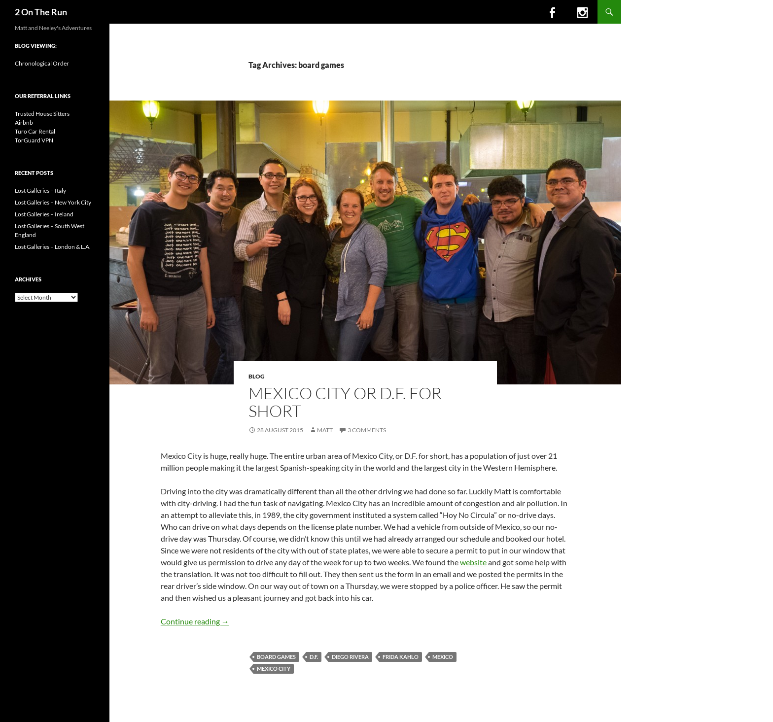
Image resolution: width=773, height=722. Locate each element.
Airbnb (24, 122)
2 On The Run (41, 11)
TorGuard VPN (34, 140)
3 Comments (367, 430)
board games (276, 656)
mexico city (273, 668)
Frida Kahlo (401, 656)
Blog (256, 376)
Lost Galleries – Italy (40, 190)
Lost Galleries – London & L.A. (53, 246)
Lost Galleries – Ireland (44, 214)
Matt (325, 430)
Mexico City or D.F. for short (345, 402)
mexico (442, 656)
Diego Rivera (350, 656)
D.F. (314, 656)
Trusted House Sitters (42, 113)
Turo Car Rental (35, 131)
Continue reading (195, 621)
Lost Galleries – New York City (53, 202)
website (473, 562)
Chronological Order (42, 63)
